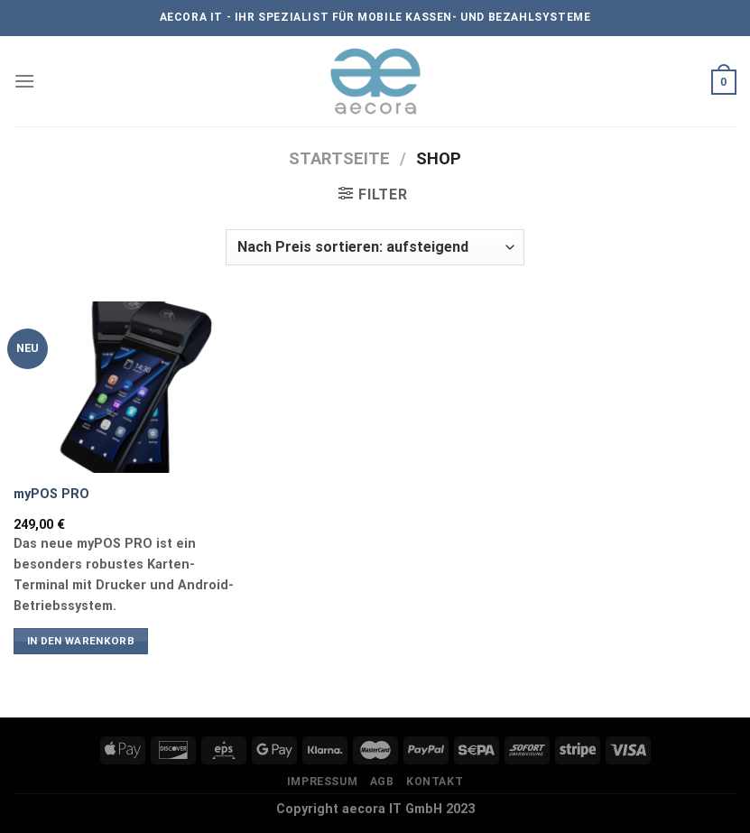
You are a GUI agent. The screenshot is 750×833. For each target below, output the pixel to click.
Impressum (322, 781)
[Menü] (24, 81)
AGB (382, 781)
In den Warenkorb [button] (81, 640)
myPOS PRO (51, 494)
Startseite (339, 158)
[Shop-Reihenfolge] (375, 247)
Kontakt (434, 781)
